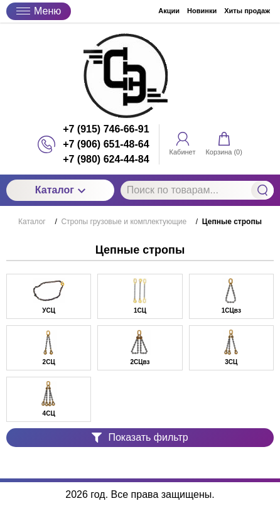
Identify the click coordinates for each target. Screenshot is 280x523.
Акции (169, 10)
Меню (38, 11)
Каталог (60, 190)
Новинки (202, 10)
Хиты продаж (247, 10)
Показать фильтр (140, 437)
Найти (262, 190)
